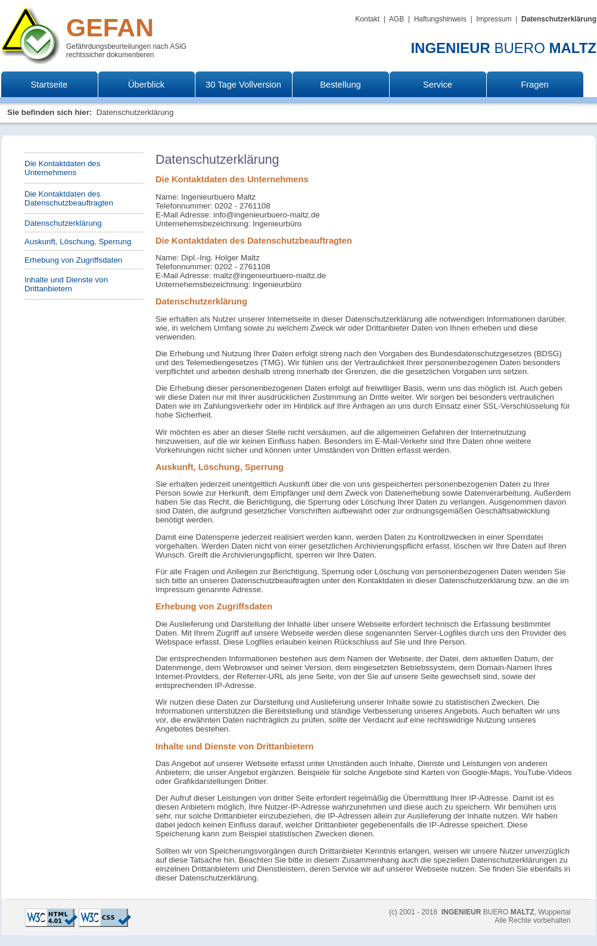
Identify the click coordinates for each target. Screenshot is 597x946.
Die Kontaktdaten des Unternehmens (62, 168)
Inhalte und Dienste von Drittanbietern (66, 284)
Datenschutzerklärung (63, 223)
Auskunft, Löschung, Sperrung (77, 241)
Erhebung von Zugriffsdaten (73, 260)
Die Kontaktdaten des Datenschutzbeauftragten (68, 198)
